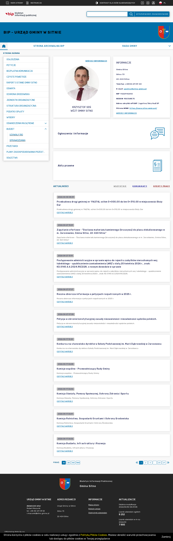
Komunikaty (140, 186)
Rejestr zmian (94, 509)
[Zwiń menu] (45, 129)
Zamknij (166, 536)
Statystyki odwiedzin (97, 513)
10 (64, 463)
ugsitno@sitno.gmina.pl (135, 89)
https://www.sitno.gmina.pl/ (143, 108)
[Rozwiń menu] (45, 123)
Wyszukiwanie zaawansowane (152, 14)
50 (73, 463)
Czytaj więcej (65, 212)
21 (164, 463)
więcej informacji (96, 61)
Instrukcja (34, 3)
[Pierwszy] (137, 462)
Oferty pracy (161, 186)
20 (159, 463)
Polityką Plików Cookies (93, 535)
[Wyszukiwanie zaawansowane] (107, 14)
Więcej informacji (126, 113)
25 (68, 463)
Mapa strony (14, 3)
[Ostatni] (168, 462)
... (155, 463)
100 (78, 463)
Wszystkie (120, 186)
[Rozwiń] (169, 45)
